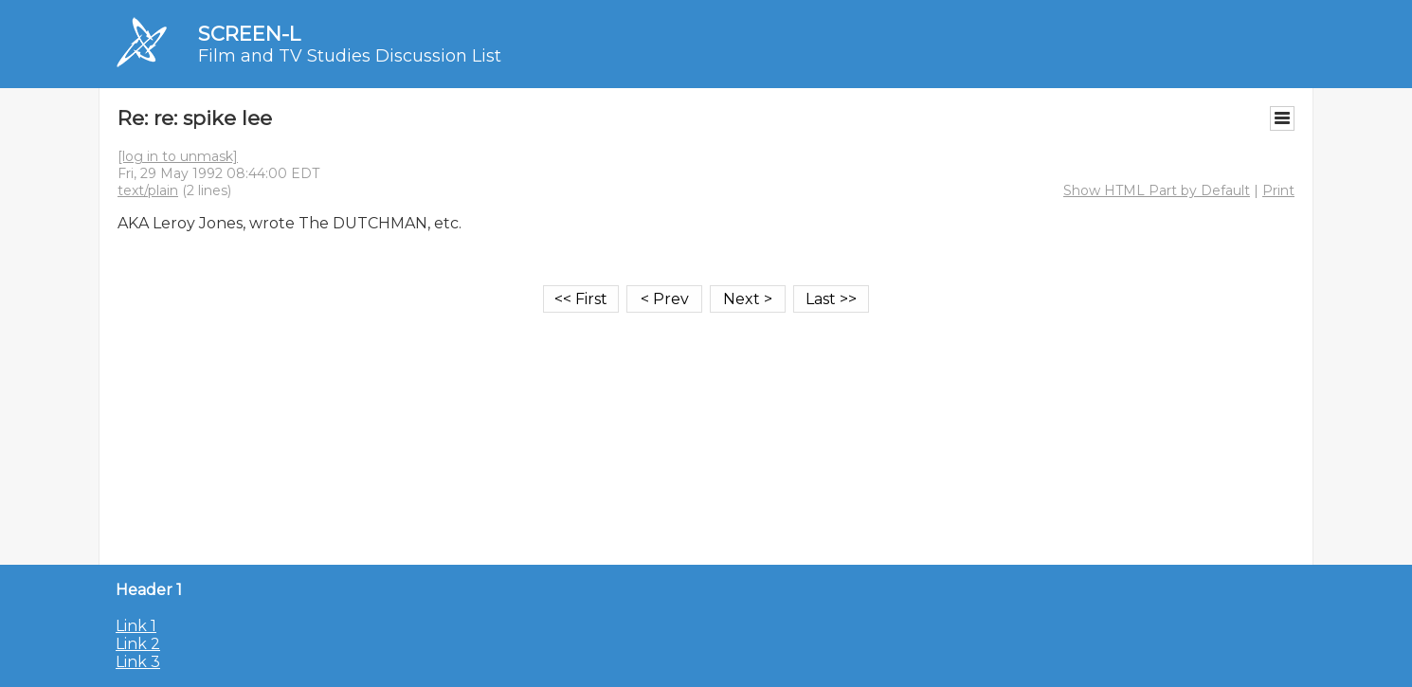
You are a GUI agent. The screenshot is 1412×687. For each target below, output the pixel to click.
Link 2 (138, 644)
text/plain (148, 190)
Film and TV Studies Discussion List (349, 55)
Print (1278, 190)
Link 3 (138, 662)
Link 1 (136, 626)
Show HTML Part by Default (1156, 190)
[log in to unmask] (178, 156)
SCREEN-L (249, 33)
